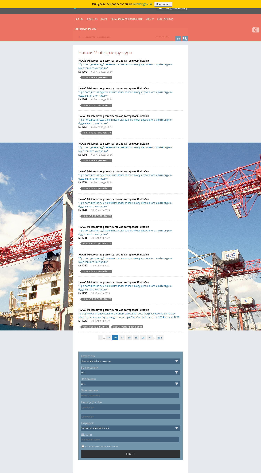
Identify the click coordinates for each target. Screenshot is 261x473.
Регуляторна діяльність (95, 326)
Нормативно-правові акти (97, 77)
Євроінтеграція (165, 18)
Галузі (104, 18)
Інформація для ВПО (85, 28)
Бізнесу (150, 18)
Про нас (79, 18)
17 (122, 337)
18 (129, 337)
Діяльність (92, 18)
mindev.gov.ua (142, 4)
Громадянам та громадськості (126, 18)
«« (108, 337)
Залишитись (163, 4)
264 (160, 337)
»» (150, 337)
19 (136, 337)
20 (143, 337)
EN (178, 38)
